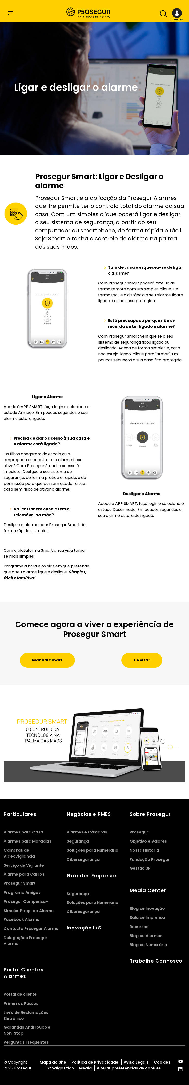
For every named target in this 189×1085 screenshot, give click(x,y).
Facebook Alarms (21, 919)
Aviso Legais (136, 1062)
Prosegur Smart (20, 883)
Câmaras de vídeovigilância (19, 853)
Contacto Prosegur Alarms (31, 928)
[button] (176, 15)
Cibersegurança (83, 859)
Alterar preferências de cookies (129, 1068)
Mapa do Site (53, 1062)
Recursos (139, 926)
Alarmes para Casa (23, 832)
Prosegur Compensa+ (26, 901)
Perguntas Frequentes (26, 1042)
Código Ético (61, 1068)
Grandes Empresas (92, 875)
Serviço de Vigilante (24, 865)
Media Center (148, 890)
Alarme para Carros (24, 874)
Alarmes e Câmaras (87, 832)
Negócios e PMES (89, 814)
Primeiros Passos (21, 1003)
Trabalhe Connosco (156, 961)
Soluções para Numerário (92, 850)
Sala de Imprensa (147, 917)
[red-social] (180, 1062)
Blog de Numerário (148, 945)
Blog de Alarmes (146, 936)
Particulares (20, 814)
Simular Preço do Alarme (29, 910)
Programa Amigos (22, 892)
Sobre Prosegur (150, 814)
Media (85, 1068)
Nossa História (144, 850)
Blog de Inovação (147, 908)
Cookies (162, 1062)
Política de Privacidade (94, 1062)
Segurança (78, 841)
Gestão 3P (140, 868)
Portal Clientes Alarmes (24, 973)
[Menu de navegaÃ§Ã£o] (10, 13)
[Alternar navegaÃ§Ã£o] (161, 15)
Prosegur (139, 832)
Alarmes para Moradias (27, 841)
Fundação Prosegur (150, 859)
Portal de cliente (20, 994)
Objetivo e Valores (148, 841)
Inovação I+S (84, 927)
